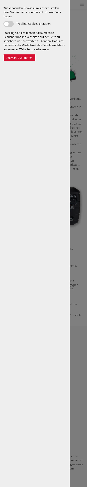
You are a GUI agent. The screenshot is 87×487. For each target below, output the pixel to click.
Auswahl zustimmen (20, 58)
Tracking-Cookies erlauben (33, 24)
